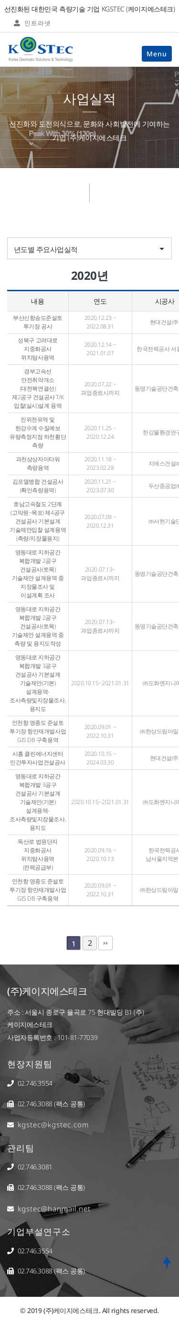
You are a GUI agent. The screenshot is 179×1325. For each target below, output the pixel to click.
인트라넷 (32, 23)
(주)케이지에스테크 (47, 991)
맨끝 (105, 943)
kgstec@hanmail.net (54, 1208)
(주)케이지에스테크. (71, 1310)
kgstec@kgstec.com (53, 1124)
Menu (157, 53)
